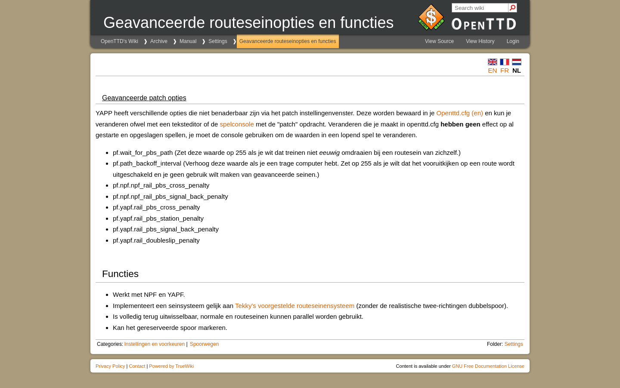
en (492, 70)
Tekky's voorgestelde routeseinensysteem (294, 305)
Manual (188, 41)
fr (504, 70)
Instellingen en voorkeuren (154, 344)
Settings (217, 41)
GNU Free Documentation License (488, 366)
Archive (158, 41)
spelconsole (237, 124)
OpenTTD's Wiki (119, 41)
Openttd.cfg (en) (460, 113)
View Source (439, 41)
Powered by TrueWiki (171, 366)
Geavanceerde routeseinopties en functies (287, 41)
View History (480, 41)
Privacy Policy (110, 366)
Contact (137, 366)
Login (513, 41)
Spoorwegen (204, 344)
